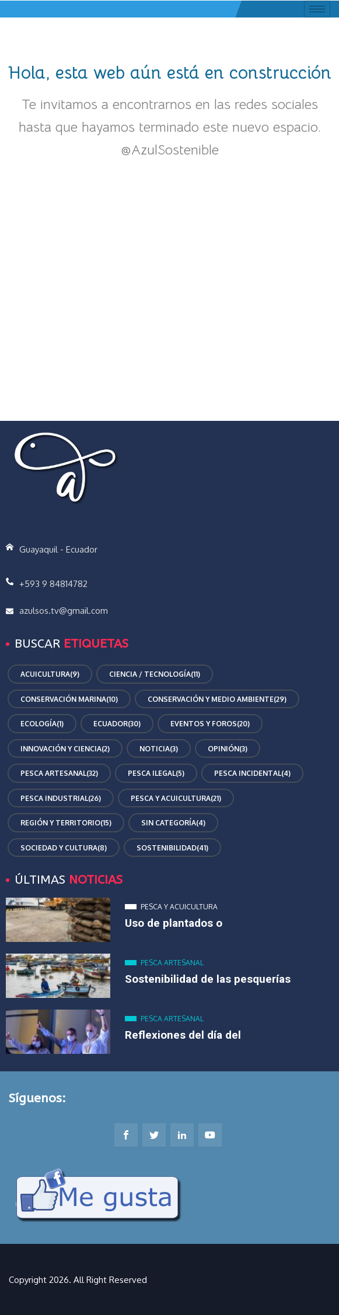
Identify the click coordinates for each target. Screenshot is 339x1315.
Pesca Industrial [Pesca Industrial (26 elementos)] (60, 798)
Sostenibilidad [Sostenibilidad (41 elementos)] (172, 848)
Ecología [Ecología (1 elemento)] (42, 724)
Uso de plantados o (173, 923)
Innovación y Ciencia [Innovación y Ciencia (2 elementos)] (65, 749)
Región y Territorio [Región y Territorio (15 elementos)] (65, 823)
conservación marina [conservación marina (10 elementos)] (69, 699)
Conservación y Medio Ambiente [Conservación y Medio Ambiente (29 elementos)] (217, 699)
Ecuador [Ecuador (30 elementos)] (117, 724)
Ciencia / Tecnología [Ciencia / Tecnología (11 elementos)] (154, 674)
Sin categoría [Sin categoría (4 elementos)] (173, 823)
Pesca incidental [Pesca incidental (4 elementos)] (252, 773)
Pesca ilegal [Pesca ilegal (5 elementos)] (156, 773)
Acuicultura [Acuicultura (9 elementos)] (49, 674)
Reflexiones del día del (183, 1035)
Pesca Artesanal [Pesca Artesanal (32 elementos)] (59, 773)
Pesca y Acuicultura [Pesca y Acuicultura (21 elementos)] (176, 798)
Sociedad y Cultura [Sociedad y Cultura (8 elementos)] (63, 848)
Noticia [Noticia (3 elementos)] (158, 749)
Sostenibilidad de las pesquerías (208, 979)
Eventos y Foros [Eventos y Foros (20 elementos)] (210, 724)
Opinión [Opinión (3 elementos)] (227, 749)
